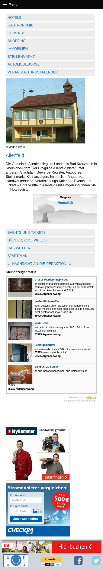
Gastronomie (20, 25)
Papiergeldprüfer (45, 344)
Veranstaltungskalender (33, 72)
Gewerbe (16, 33)
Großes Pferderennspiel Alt (51, 279)
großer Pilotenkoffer (47, 301)
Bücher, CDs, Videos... (28, 240)
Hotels (14, 17)
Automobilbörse (24, 64)
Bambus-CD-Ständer (47, 366)
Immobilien (18, 49)
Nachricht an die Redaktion (39, 264)
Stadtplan (18, 256)
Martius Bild (42, 323)
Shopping (17, 41)
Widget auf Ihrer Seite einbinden (80, 400)
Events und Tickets (27, 232)
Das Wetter (19, 248)
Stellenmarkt (21, 56)
